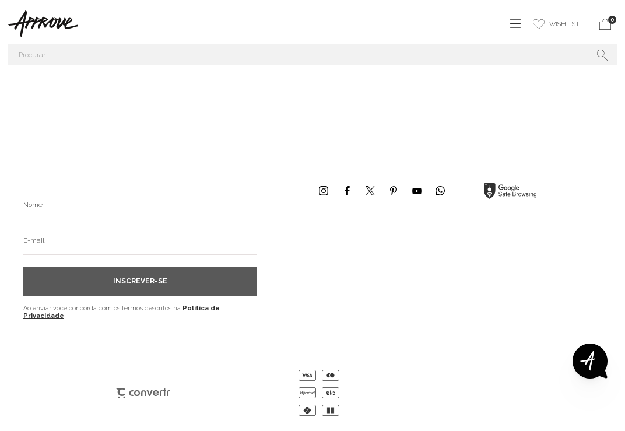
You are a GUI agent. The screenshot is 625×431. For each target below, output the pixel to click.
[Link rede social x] (370, 190)
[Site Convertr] (142, 393)
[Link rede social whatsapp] (440, 190)
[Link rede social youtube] (417, 190)
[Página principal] (39, 23)
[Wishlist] (556, 24)
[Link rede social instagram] (323, 190)
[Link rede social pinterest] (393, 190)
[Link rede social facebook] (347, 190)
